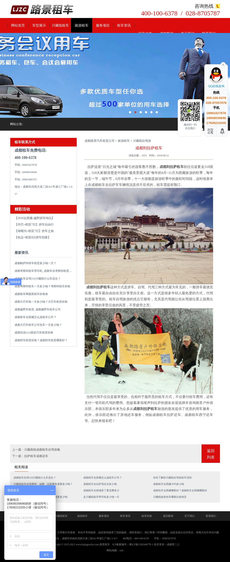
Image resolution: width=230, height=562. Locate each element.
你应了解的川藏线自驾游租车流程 (172, 477)
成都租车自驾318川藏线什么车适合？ (38, 278)
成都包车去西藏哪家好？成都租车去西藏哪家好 (180, 490)
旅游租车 (81, 25)
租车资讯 (124, 25)
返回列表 (211, 454)
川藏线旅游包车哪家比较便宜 (170, 496)
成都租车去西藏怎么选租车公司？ (35, 317)
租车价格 (147, 515)
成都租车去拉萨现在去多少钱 (100, 484)
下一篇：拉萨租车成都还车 (30, 456)
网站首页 (18, 25)
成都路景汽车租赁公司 (100, 140)
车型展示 (39, 25)
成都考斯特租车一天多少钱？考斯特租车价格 (42, 286)
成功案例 (168, 515)
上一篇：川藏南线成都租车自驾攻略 (36, 449)
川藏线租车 (60, 25)
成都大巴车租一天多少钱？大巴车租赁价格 (41, 301)
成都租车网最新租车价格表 (31, 294)
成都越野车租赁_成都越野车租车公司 (38, 309)
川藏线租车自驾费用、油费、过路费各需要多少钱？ (43, 484)
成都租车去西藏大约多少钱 (168, 484)
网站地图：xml (115, 550)
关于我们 (189, 515)
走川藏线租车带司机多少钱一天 (101, 496)
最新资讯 (21, 252)
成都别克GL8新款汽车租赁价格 (34, 332)
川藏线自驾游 (142, 140)
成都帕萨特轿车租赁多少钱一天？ (35, 263)
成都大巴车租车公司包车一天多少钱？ (38, 324)
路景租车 (105, 544)
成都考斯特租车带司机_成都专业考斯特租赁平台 (45, 270)
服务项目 (103, 25)
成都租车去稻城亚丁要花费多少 (101, 490)
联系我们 (211, 515)
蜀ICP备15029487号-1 (141, 544)
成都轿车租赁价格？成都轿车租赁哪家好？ (41, 340)
